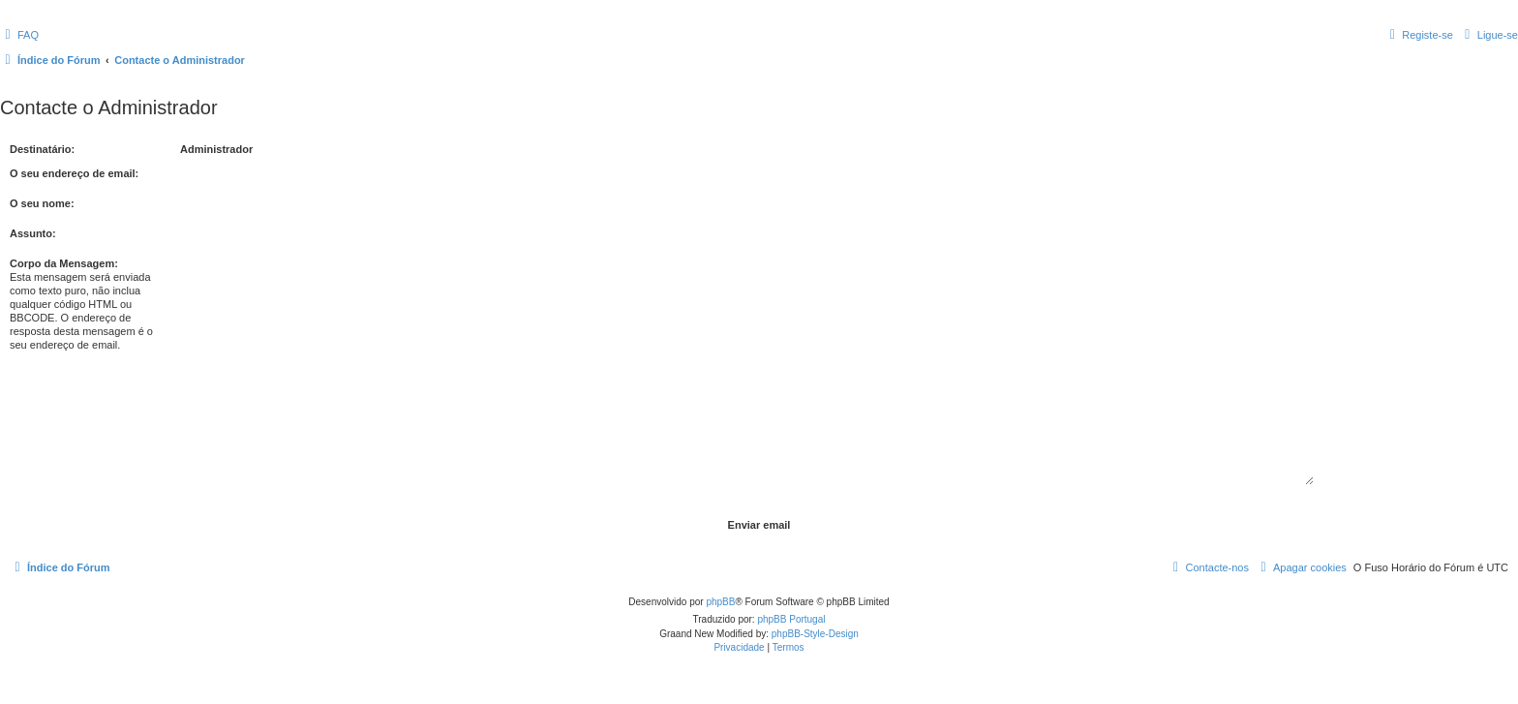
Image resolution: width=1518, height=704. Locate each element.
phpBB (720, 602)
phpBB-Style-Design (815, 633)
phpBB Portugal (791, 619)
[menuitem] (19, 34)
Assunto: (33, 233)
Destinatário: (42, 149)
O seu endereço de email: (74, 173)
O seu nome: (42, 203)
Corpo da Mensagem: (64, 263)
